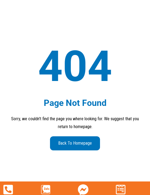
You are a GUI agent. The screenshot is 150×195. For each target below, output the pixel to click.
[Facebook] (83, 189)
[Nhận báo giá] (120, 189)
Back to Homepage (75, 143)
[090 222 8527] (8, 189)
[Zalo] (45, 189)
